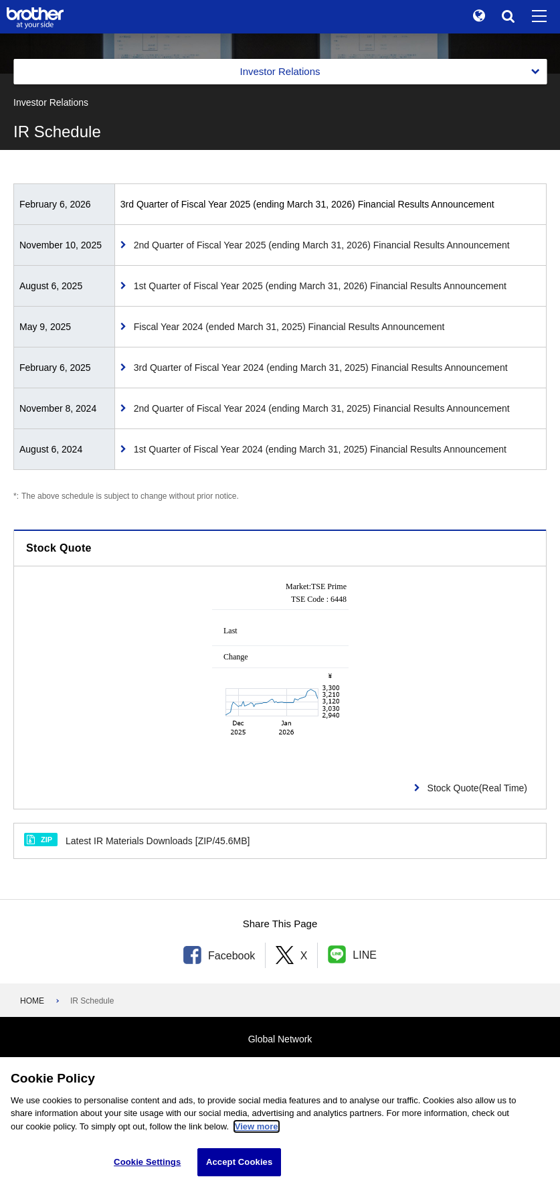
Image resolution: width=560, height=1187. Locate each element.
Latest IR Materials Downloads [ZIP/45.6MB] (137, 840)
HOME (32, 1001)
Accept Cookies (239, 1163)
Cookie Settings (147, 1163)
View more (256, 1128)
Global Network (280, 1039)
